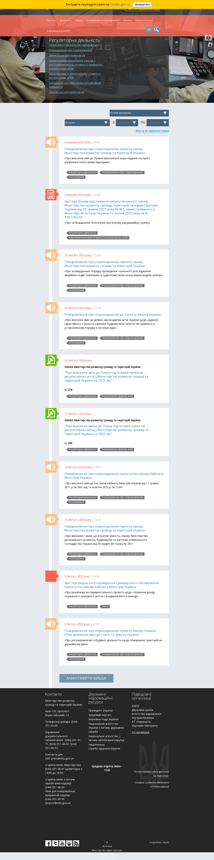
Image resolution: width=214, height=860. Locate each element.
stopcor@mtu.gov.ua (57, 803)
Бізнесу (127, 20)
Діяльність (66, 20)
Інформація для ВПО (58, 30)
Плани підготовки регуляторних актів (73, 45)
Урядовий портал (99, 715)
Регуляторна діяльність (82, 172)
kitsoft (165, 842)
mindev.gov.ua (120, 4)
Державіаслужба (142, 710)
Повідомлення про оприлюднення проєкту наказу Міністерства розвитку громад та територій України (104, 151)
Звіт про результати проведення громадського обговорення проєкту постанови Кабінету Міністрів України (111, 585)
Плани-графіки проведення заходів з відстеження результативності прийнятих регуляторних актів (75, 64)
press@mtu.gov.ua (62, 758)
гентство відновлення (147, 714)
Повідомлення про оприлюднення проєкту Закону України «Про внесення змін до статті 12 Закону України (110, 632)
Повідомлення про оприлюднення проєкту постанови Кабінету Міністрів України (113, 475)
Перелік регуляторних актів (66, 92)
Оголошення (76, 177)
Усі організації (141, 732)
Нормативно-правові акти (117, 396)
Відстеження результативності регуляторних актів (98, 237)
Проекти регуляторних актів (67, 55)
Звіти (105, 606)
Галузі (78, 20)
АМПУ (135, 706)
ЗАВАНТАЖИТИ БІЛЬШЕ (86, 678)
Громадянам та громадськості (103, 20)
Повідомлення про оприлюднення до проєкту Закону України (112, 314)
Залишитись (142, 4)
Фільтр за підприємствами (152, 131)
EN (149, 29)
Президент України (100, 710)
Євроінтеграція (144, 20)
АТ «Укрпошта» (141, 721)
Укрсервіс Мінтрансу (145, 725)
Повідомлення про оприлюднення (70, 50)
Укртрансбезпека (143, 718)
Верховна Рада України (103, 719)
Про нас (51, 20)
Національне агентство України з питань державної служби (106, 727)
